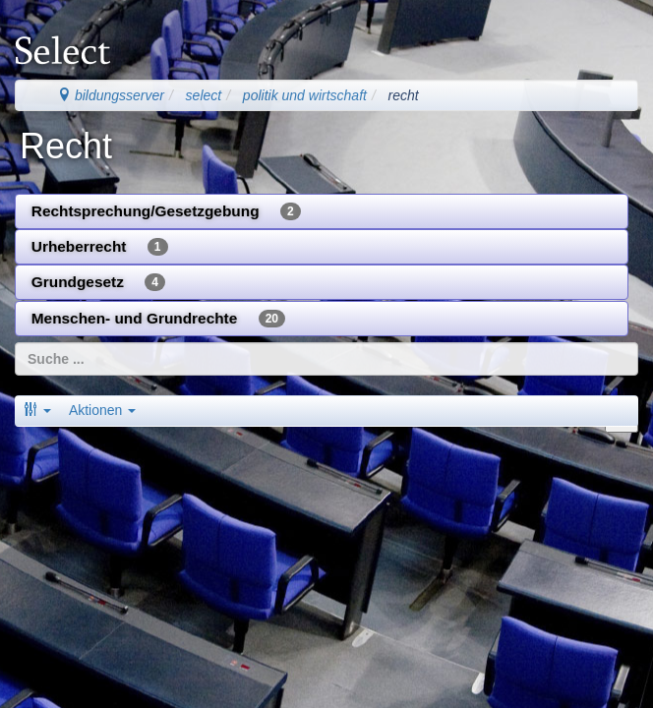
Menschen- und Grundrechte (158, 318)
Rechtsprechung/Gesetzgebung (166, 211)
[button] (37, 410)
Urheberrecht (99, 247)
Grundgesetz (98, 282)
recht (403, 95)
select (204, 95)
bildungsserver (110, 95)
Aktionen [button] (102, 410)
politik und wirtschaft (305, 95)
